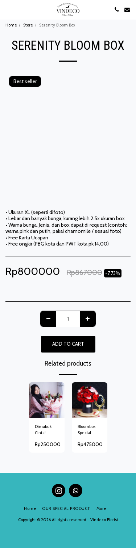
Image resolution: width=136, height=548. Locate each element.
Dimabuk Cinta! (43, 429)
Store (28, 25)
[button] (8, 9)
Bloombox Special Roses (86, 430)
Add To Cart (68, 344)
